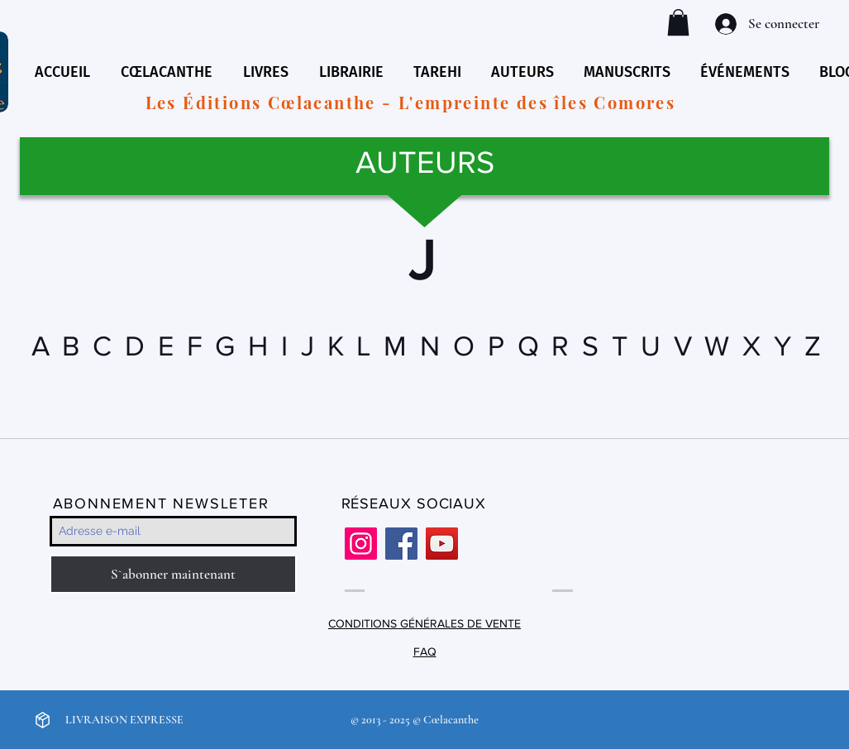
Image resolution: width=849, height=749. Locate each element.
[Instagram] (361, 543)
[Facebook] (401, 543)
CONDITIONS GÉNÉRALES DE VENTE (424, 623)
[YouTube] (442, 543)
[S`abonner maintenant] (173, 574)
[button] (678, 22)
